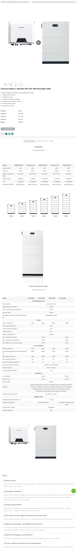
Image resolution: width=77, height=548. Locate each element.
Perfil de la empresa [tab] (42, 141)
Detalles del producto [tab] (29, 141)
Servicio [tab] (51, 141)
